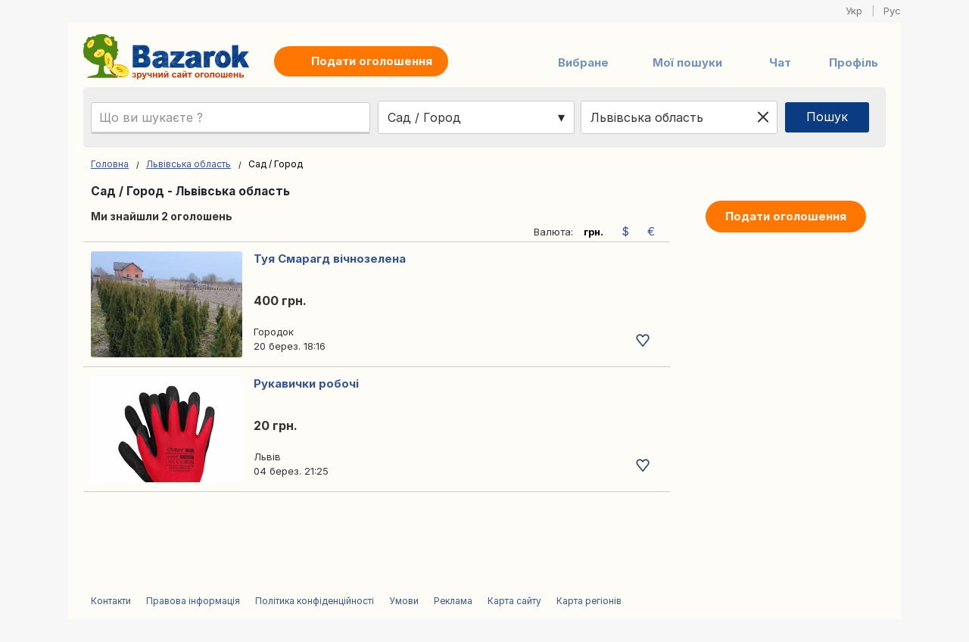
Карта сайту (514, 600)
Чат (780, 62)
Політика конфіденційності (314, 600)
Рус (892, 11)
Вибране (583, 62)
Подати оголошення (785, 216)
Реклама (453, 600)
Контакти (111, 600)
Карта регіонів (589, 600)
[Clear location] (763, 117)
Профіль (853, 62)
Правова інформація (193, 600)
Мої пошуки (687, 62)
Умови (404, 600)
